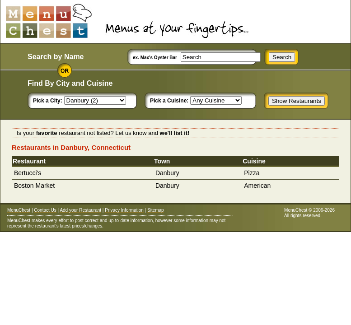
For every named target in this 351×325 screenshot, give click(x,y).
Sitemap (155, 210)
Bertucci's (27, 172)
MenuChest (18, 210)
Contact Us (45, 210)
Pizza (251, 172)
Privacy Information (124, 210)
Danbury (167, 172)
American (257, 185)
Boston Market (34, 185)
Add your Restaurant (80, 210)
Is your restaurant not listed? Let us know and (103, 133)
